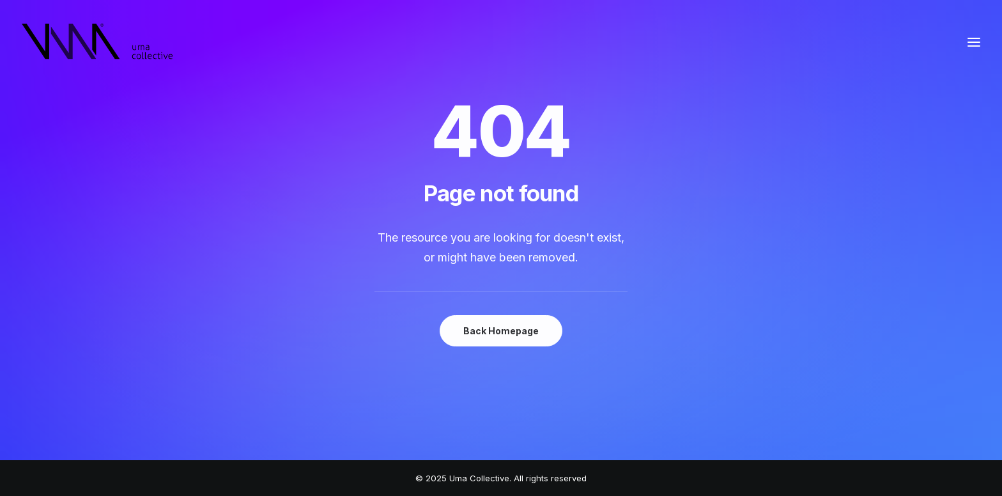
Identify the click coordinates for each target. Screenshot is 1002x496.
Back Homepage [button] (501, 330)
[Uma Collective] (97, 42)
